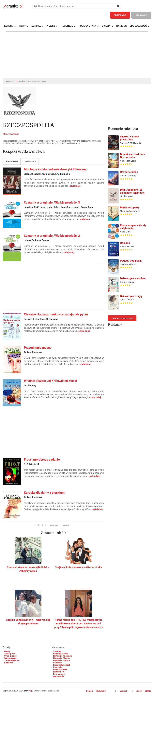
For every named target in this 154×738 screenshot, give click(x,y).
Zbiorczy (57, 651)
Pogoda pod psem (131, 260)
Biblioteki (8, 663)
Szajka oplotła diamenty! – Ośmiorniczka (78, 567)
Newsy (7, 651)
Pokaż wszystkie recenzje (122, 318)
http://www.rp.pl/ (11, 134)
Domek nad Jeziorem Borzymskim (132, 156)
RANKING (121, 26)
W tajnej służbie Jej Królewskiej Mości (50, 381)
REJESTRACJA (120, 15)
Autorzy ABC (9, 653)
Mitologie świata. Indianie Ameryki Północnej (55, 169)
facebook (121, 691)
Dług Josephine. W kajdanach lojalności (132, 191)
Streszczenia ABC (12, 660)
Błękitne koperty (129, 207)
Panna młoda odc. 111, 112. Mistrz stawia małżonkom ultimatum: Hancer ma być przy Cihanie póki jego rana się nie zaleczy (78, 623)
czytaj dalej (75, 186)
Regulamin (101, 691)
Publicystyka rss (60, 653)
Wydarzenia (58, 676)
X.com (137, 691)
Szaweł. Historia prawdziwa (129, 138)
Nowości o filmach (61, 658)
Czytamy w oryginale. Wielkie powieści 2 (52, 235)
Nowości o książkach (62, 656)
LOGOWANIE (141, 15)
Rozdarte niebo (129, 172)
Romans (125, 243)
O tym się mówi (60, 669)
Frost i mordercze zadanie (42, 459)
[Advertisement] (48, 287)
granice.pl (9, 81)
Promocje (57, 667)
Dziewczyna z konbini (133, 278)
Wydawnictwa (10, 658)
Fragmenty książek (61, 665)
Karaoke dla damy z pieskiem (44, 492)
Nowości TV (58, 672)
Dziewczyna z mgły (131, 296)
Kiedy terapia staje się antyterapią (133, 227)
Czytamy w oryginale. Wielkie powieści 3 (52, 202)
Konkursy (57, 663)
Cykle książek (10, 656)
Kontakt (89, 691)
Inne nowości (59, 674)
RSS (148, 691)
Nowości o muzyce (61, 660)
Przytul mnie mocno (37, 347)
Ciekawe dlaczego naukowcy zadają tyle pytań (56, 314)
